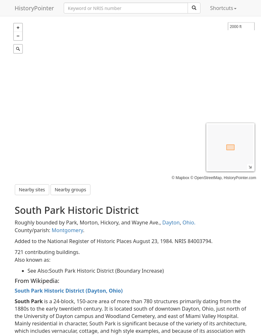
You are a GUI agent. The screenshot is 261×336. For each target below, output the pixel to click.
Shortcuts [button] (223, 8)
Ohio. (188, 222)
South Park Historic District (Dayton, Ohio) (69, 290)
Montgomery (67, 230)
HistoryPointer (34, 8)
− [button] (18, 36)
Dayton (171, 222)
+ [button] (18, 27)
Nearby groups (70, 189)
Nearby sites (32, 189)
